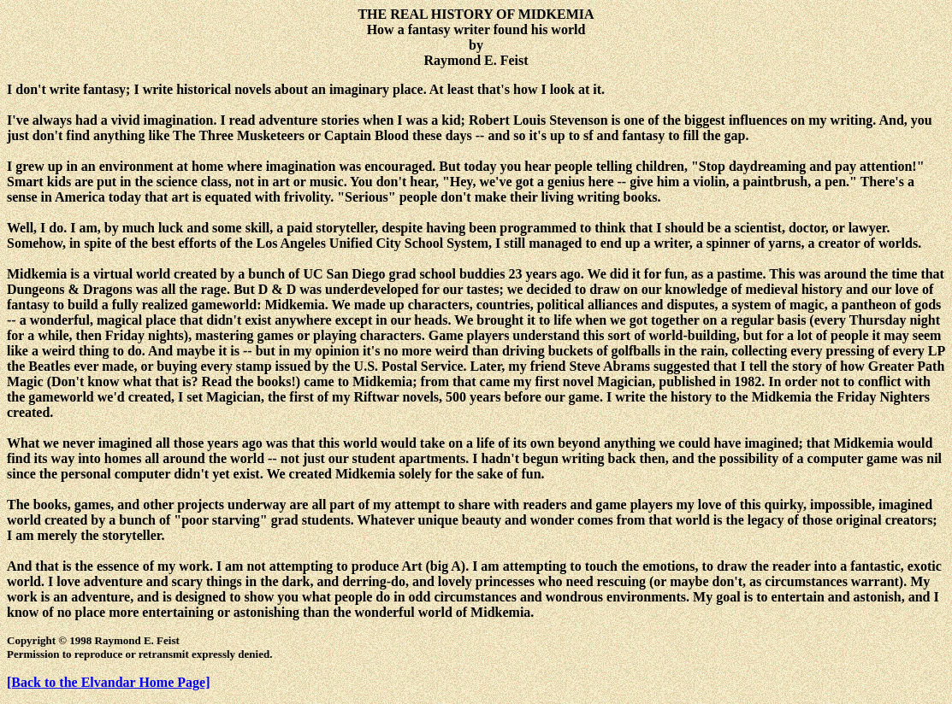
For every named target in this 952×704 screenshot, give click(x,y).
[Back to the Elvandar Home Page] (108, 682)
